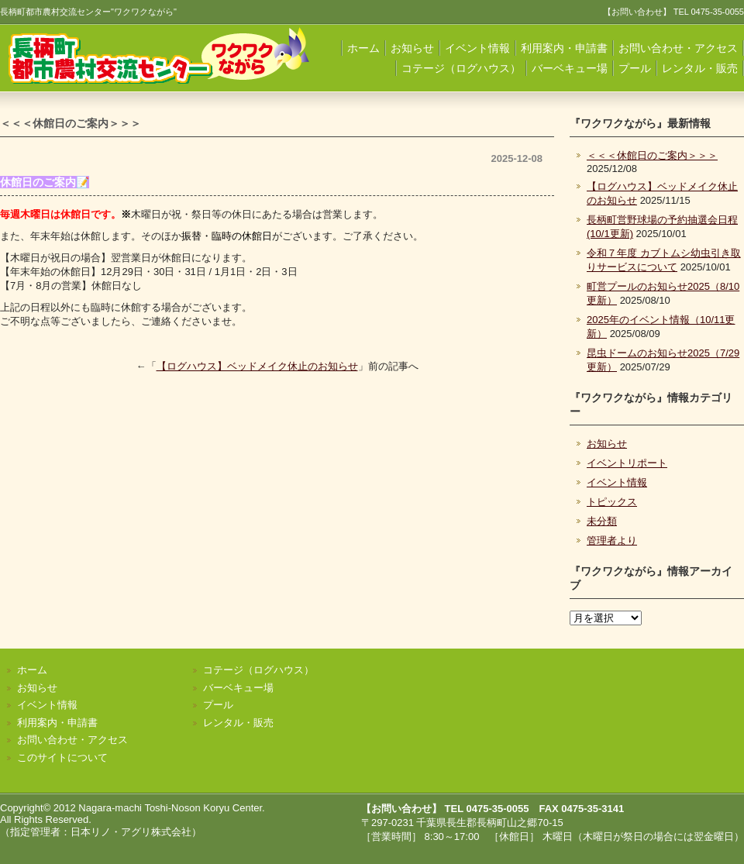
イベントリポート (627, 463)
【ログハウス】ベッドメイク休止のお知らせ (257, 366)
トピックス (612, 502)
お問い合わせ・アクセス (678, 48)
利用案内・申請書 (564, 48)
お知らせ (412, 48)
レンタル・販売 (700, 68)
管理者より (612, 540)
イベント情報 (477, 48)
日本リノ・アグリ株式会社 (131, 832)
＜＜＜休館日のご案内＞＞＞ (652, 155)
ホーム (363, 48)
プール (634, 68)
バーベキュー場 (570, 68)
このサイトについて (62, 757)
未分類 (602, 521)
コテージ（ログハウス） (461, 68)
